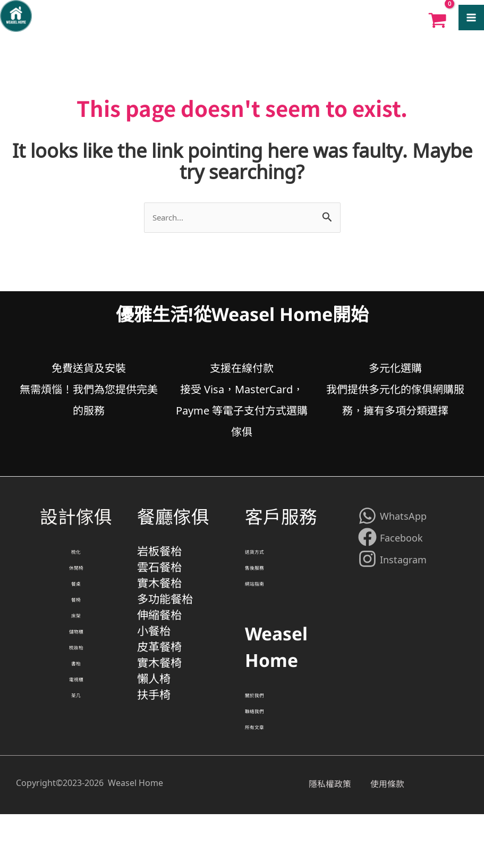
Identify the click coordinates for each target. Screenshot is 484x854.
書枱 (76, 710)
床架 (76, 646)
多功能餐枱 (166, 624)
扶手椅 (154, 752)
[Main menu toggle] (471, 18)
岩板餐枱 (160, 561)
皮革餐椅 (160, 688)
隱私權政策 (334, 822)
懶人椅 (154, 731)
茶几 (76, 752)
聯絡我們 (266, 741)
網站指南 (266, 603)
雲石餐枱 (160, 582)
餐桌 (76, 603)
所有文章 (266, 763)
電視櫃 (76, 731)
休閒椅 (76, 582)
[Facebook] (390, 545)
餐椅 (76, 625)
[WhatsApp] (392, 523)
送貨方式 (266, 561)
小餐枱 (154, 667)
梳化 (76, 561)
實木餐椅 (160, 709)
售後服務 (266, 582)
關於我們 (266, 720)
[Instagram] (392, 566)
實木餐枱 (160, 603)
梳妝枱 (76, 688)
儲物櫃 (76, 667)
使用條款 (394, 822)
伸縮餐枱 (160, 646)
